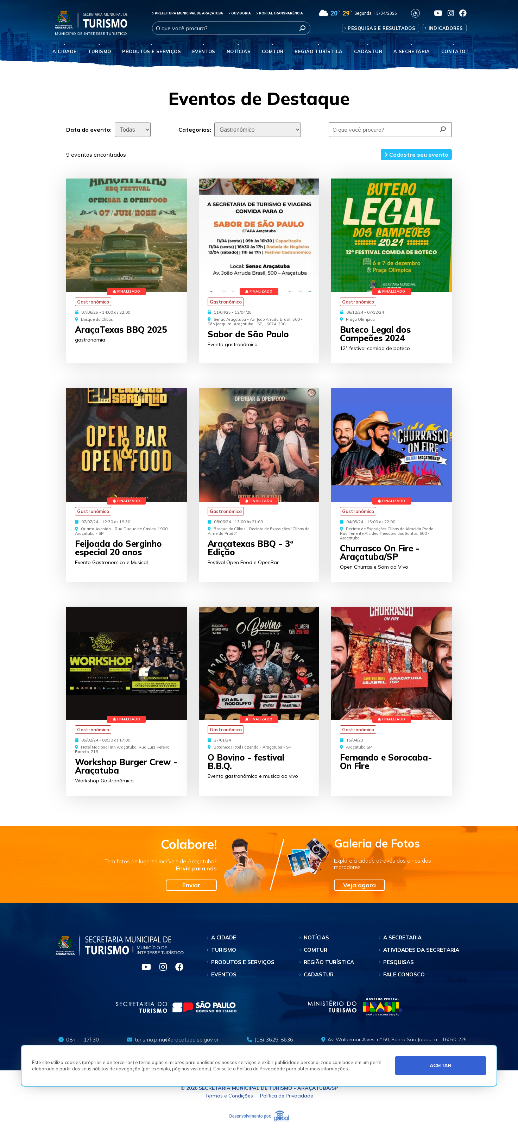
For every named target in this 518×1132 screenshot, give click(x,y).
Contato (453, 51)
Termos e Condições (229, 1096)
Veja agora (359, 885)
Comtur (272, 51)
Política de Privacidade (261, 1068)
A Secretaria (402, 937)
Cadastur (368, 51)
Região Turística (318, 51)
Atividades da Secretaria (421, 949)
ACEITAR (440, 1065)
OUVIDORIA (239, 13)
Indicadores (446, 28)
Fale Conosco (404, 974)
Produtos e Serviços (151, 51)
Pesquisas (398, 962)
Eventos (223, 974)
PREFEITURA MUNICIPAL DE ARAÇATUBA (187, 13)
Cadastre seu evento (416, 154)
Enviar (191, 885)
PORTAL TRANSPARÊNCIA (279, 13)
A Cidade (64, 51)
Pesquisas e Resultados (381, 28)
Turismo (223, 949)
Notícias (239, 51)
